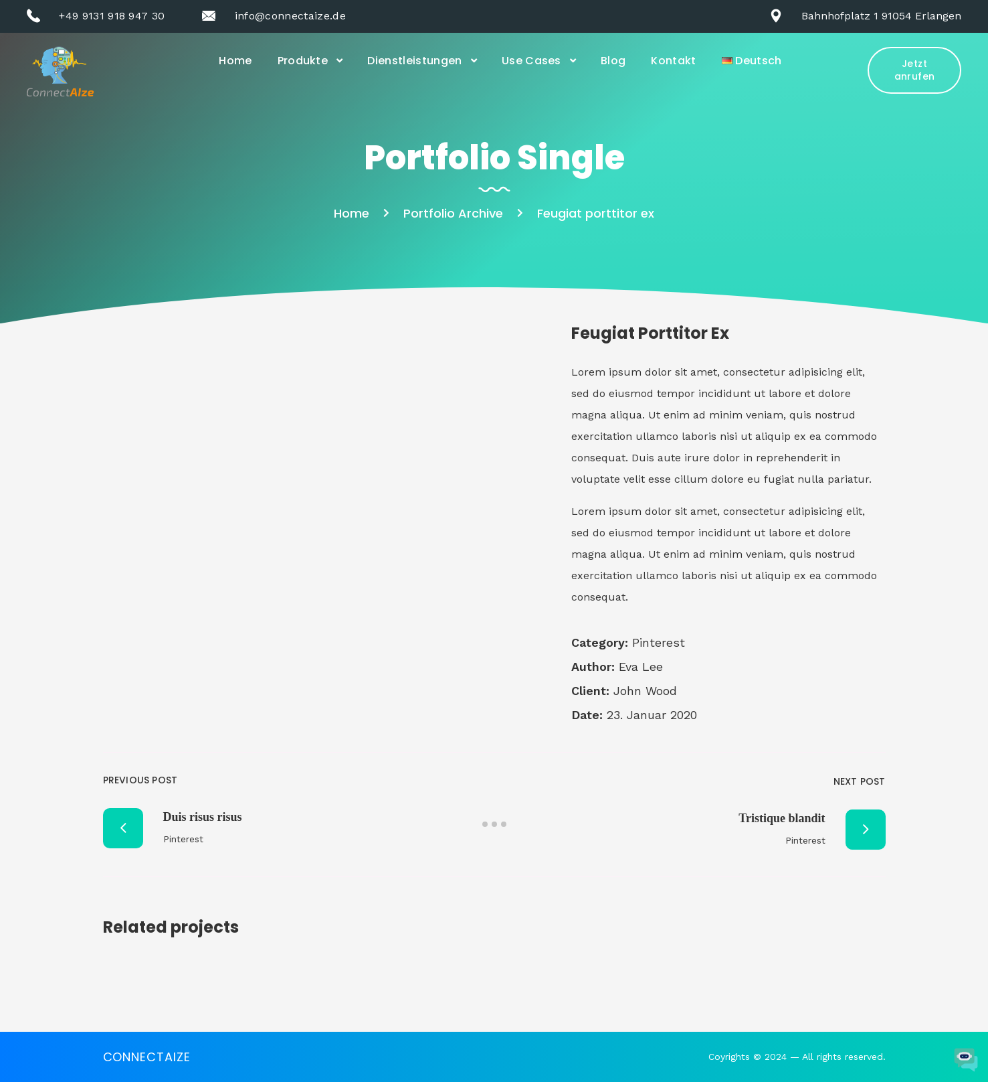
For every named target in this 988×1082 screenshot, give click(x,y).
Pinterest (658, 642)
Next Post (859, 781)
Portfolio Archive (453, 213)
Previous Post (140, 780)
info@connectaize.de (290, 15)
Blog (613, 60)
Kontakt (673, 60)
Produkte (303, 60)
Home (235, 60)
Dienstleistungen (414, 60)
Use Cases (531, 60)
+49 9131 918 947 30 (112, 15)
